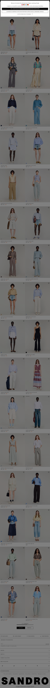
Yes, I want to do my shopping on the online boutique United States (25, 8)
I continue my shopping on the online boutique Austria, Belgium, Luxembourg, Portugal (25, 11)
